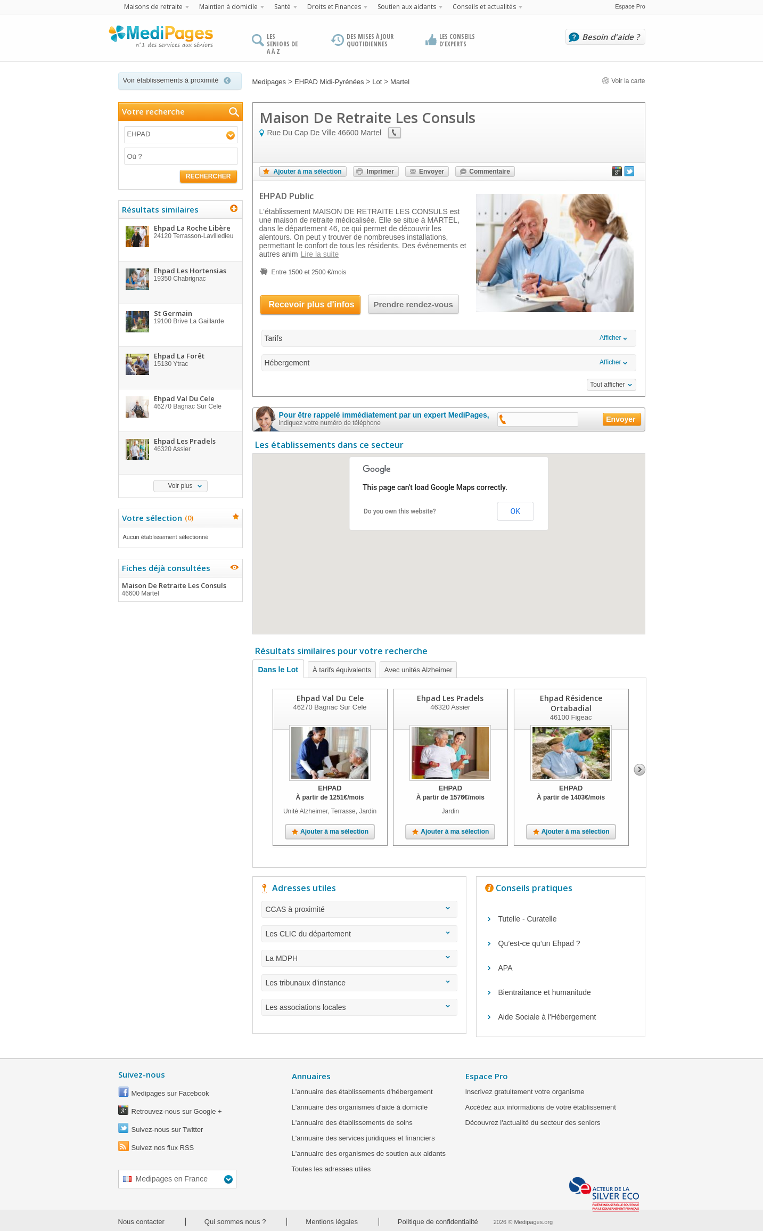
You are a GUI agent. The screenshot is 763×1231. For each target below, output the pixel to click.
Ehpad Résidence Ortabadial (570, 703)
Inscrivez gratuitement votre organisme (525, 1092)
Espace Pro (630, 6)
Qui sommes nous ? (235, 1222)
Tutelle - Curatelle (527, 919)
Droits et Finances (334, 6)
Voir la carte (623, 81)
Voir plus (180, 486)
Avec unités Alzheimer (418, 670)
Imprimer (380, 171)
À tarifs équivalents (342, 670)
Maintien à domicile (228, 6)
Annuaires (311, 1076)
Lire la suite (320, 254)
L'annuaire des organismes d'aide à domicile (360, 1107)
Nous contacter (141, 1222)
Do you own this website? (400, 511)
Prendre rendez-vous (413, 304)
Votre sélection (156, 517)
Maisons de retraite (153, 6)
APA (505, 968)
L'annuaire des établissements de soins (352, 1123)
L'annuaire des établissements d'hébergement (362, 1092)
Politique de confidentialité (438, 1222)
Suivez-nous (141, 1074)
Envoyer (431, 171)
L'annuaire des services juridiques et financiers (363, 1138)
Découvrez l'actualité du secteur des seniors (533, 1123)
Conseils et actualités (484, 6)
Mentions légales (332, 1222)
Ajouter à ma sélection (308, 171)
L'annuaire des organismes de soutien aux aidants (369, 1153)
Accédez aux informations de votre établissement (540, 1107)
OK (515, 511)
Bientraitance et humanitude (544, 992)
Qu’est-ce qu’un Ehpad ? (539, 943)
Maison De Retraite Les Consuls (180, 589)
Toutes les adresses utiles (331, 1169)
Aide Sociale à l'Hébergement (547, 1017)
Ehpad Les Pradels (450, 698)
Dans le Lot (278, 669)
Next (640, 770)
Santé (282, 6)
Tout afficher (607, 384)
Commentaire (489, 171)
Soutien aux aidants (407, 6)
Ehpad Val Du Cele (329, 698)
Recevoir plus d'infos (312, 304)
